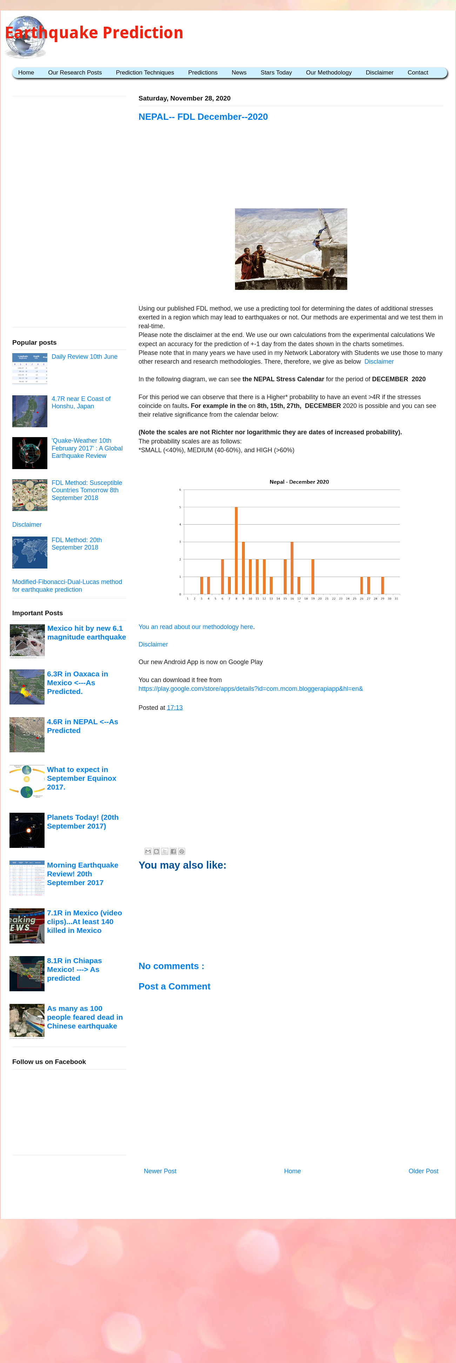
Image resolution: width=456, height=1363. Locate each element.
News (239, 72)
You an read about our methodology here (196, 626)
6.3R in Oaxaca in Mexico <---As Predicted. (77, 683)
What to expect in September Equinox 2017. (81, 778)
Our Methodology (329, 72)
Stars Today (276, 72)
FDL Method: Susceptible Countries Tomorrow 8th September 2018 (87, 490)
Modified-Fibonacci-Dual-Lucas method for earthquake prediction (67, 585)
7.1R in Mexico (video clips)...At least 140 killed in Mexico (84, 922)
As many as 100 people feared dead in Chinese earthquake (85, 1017)
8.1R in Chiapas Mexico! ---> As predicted (74, 969)
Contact (418, 72)
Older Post (423, 1171)
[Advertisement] (291, 166)
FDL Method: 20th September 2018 (77, 544)
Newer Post (160, 1171)
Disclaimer (380, 72)
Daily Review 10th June (85, 356)
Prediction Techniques (145, 72)
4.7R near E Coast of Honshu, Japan (81, 402)
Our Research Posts (75, 72)
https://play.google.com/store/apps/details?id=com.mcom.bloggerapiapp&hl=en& (251, 688)
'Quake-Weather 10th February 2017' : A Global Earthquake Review (87, 448)
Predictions (202, 72)
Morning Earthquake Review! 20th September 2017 (82, 874)
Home (26, 72)
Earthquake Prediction (94, 32)
